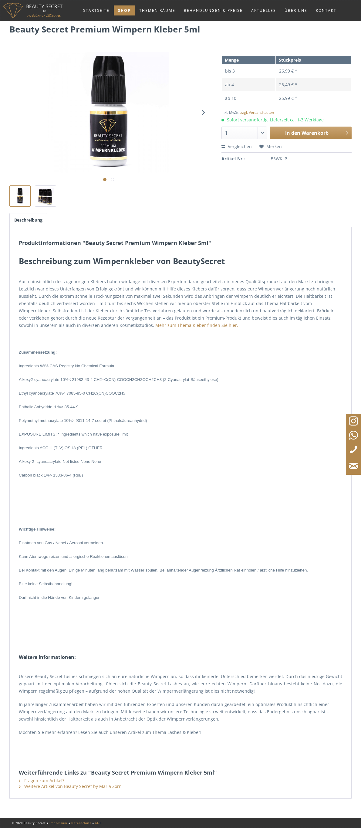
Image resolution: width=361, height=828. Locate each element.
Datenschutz (81, 823)
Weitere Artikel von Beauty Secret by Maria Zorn (70, 786)
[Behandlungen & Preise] (213, 10)
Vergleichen (236, 146)
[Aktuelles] (263, 10)
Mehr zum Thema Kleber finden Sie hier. (196, 325)
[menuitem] (96, 10)
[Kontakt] (326, 10)
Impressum (58, 823)
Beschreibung (28, 220)
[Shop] (124, 10)
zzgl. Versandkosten (257, 112)
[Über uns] (296, 10)
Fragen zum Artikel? (41, 780)
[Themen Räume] (157, 10)
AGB (98, 823)
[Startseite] (96, 10)
